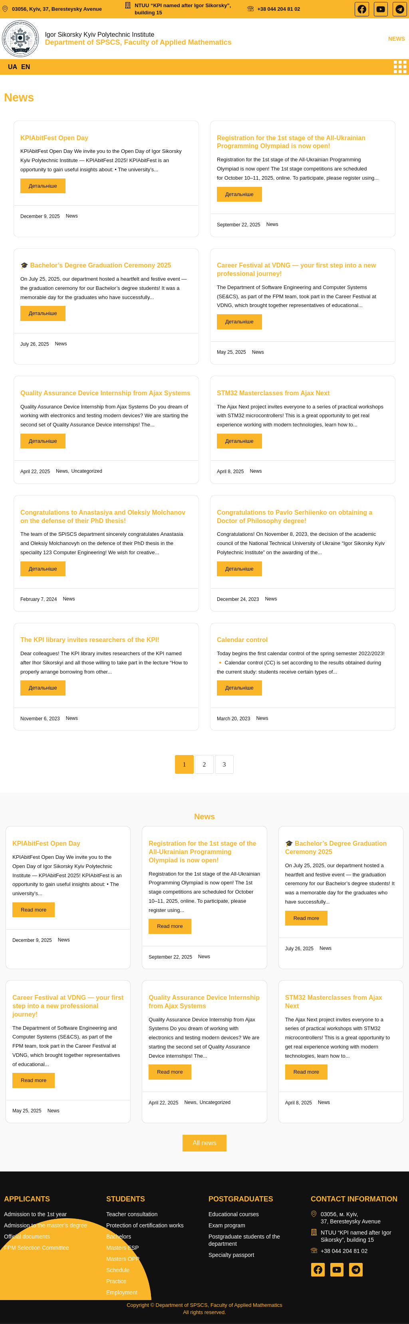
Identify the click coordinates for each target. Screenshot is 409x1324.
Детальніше (43, 187)
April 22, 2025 (35, 472)
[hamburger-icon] (400, 67)
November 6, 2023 (40, 719)
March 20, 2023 (233, 719)
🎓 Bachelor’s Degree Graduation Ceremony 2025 (95, 266)
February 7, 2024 (38, 600)
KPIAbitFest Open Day (54, 138)
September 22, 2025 (238, 225)
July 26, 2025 (34, 345)
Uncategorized (86, 472)
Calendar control (242, 641)
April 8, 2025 (230, 472)
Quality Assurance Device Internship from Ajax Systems (105, 393)
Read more (33, 911)
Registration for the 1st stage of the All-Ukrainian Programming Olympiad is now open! (202, 853)
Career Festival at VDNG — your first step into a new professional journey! (67, 1007)
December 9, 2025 (40, 217)
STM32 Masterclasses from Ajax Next (273, 393)
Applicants (27, 1200)
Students (125, 1200)
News (72, 217)
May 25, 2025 (231, 353)
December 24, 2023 (238, 600)
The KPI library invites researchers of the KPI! (89, 641)
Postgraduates (240, 1200)
